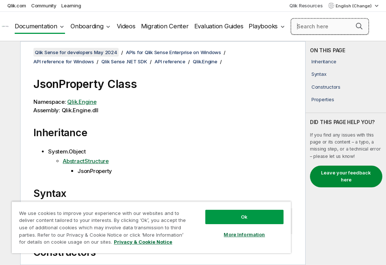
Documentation (36, 26)
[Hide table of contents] (9, 52)
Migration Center (165, 26)
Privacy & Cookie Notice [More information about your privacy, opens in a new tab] (62, 243)
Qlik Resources (306, 5)
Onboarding (87, 26)
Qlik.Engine (205, 61)
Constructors (325, 87)
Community (44, 5)
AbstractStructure (86, 161)
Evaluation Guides (218, 26)
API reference (170, 61)
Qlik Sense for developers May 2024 (76, 52)
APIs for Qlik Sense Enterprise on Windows (173, 52)
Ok (197, 204)
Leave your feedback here (346, 176)
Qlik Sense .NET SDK (124, 61)
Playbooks (263, 26)
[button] (359, 26)
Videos (126, 26)
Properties (322, 99)
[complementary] (346, 153)
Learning (71, 5)
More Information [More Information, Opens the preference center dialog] (197, 222)
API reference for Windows (63, 61)
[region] (124, 220)
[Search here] (329, 26)
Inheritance (323, 61)
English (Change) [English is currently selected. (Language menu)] (354, 5)
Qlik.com (16, 5)
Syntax (319, 74)
